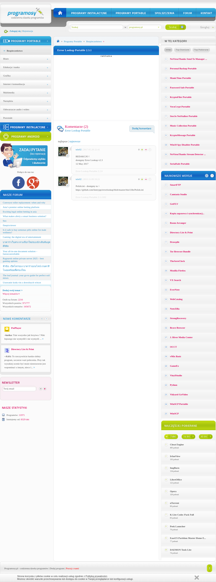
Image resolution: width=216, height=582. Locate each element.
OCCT (173, 346)
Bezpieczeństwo (14, 50)
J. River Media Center (181, 337)
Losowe (168, 49)
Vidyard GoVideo (179, 394)
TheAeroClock (177, 261)
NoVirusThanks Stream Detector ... (188, 154)
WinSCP (174, 413)
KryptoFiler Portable (181, 97)
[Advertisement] (106, 87)
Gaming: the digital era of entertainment (22, 237)
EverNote (175, 289)
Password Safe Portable (182, 87)
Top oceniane (182, 49)
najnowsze (74, 141)
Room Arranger (178, 223)
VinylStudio (176, 375)
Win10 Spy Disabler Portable (185, 144)
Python (173, 385)
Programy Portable (73, 41)
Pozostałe (7, 118)
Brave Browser (177, 327)
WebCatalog (176, 299)
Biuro (6, 58)
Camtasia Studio (178, 194)
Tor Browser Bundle (180, 251)
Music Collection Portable (183, 125)
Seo (4, 220)
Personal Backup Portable (183, 68)
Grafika (7, 75)
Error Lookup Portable (77, 130)
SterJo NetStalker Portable (183, 116)
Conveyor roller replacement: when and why (24, 202)
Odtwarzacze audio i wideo (16, 109)
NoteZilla (174, 308)
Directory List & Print (181, 232)
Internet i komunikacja (14, 84)
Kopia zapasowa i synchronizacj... (187, 213)
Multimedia (8, 92)
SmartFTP (175, 184)
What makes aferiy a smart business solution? (24, 216)
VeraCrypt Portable (180, 106)
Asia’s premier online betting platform (21, 207)
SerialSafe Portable (180, 163)
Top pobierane (201, 49)
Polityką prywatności (96, 576)
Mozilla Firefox (178, 270)
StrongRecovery (178, 318)
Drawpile (174, 242)
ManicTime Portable (180, 78)
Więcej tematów (11, 293)
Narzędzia (8, 101)
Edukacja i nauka (11, 67)
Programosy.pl (11, 568)
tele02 (79, 149)
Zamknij (197, 578)
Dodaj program (57, 568)
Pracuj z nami (72, 568)
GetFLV (174, 204)
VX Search (175, 280)
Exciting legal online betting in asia (20, 211)
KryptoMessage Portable (182, 135)
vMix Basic (175, 356)
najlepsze (63, 141)
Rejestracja (27, 31)
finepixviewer (9, 225)
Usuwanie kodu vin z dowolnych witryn (22, 282)
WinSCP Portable (179, 404)
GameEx (174, 366)
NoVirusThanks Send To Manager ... (188, 59)
